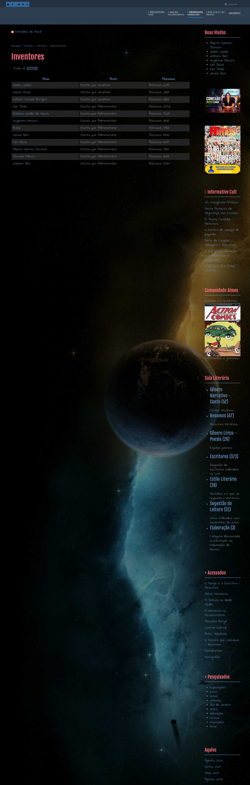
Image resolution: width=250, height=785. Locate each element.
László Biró (21, 135)
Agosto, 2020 (214, 760)
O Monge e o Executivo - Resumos (222, 640)
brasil (213, 733)
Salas (176, 13)
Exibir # (20, 68)
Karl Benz (20, 142)
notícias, (215, 737)
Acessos (168, 79)
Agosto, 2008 (214, 779)
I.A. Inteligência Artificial (221, 202)
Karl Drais (20, 106)
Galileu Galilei (22, 85)
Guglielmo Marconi (25, 120)
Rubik (16, 128)
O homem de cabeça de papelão (222, 232)
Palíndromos (213, 705)
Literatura (41, 46)
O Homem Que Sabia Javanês (220, 268)
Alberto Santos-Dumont (30, 149)
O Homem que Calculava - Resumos (222, 697)
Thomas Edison (24, 156)
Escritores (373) (224, 456)
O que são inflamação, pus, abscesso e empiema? (221, 255)
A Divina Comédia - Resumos (219, 221)
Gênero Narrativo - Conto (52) (220, 395)
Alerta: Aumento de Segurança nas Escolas (221, 211)
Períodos (195, 13)
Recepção (156, 13)
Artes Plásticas (216, 688)
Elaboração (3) (222, 528)
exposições (218, 724)
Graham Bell (21, 163)
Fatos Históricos (216, 648)
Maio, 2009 (212, 773)
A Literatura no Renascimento (215, 667)
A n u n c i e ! (215, 13)
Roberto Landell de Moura (31, 113)
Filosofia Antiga (216, 675)
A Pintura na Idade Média (218, 657)
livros (213, 728)
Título (45, 79)
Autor (113, 79)
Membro (235, 13)
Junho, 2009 (213, 766)
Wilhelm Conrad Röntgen (30, 99)
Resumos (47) (222, 415)
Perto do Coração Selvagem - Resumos (220, 243)
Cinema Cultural (215, 682)
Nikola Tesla (21, 92)
